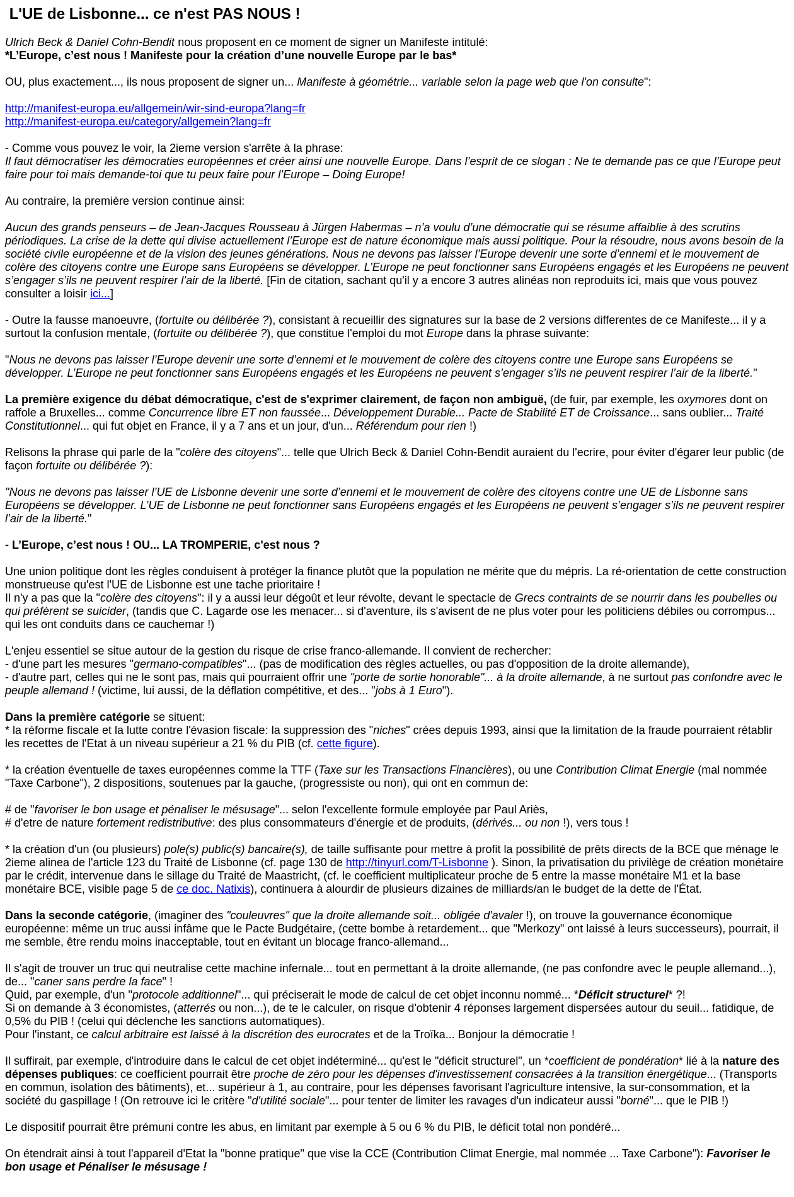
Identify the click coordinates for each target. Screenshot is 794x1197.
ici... (100, 293)
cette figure (345, 743)
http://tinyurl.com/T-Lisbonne (417, 862)
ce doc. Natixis (213, 889)
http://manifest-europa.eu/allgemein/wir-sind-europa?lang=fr (155, 108)
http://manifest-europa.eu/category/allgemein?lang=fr (138, 121)
